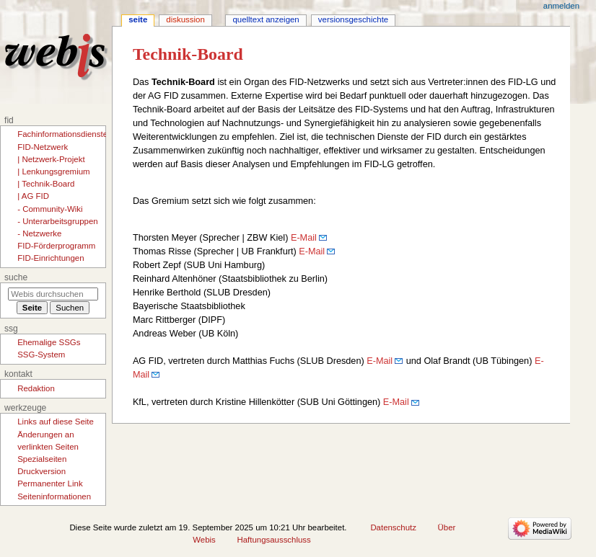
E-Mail (304, 238)
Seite (137, 19)
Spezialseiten (41, 459)
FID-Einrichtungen (50, 258)
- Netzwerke (39, 233)
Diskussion (185, 19)
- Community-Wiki (49, 209)
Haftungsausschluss (274, 539)
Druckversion (41, 471)
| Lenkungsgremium (53, 171)
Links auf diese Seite (55, 421)
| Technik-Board (45, 183)
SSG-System (41, 354)
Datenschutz (393, 527)
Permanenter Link (49, 483)
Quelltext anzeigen (265, 19)
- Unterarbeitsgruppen (57, 221)
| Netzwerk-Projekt (50, 159)
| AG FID (33, 196)
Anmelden (561, 5)
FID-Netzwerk (42, 147)
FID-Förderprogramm (56, 245)
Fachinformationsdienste (62, 134)
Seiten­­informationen (54, 496)
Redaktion (36, 388)
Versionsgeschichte (353, 19)
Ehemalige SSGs (48, 342)
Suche (15, 277)
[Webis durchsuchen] (53, 294)
